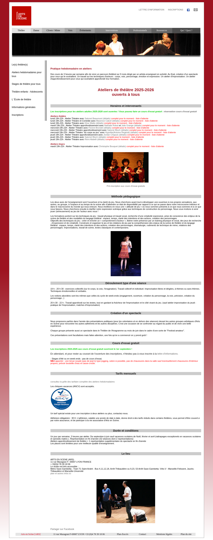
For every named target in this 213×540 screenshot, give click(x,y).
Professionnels (140, 30)
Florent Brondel (96, 128)
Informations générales (24, 107)
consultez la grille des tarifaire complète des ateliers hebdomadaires (82, 382)
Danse (36, 30)
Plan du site (186, 534)
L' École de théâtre (21, 99)
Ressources (161, 30)
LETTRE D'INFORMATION (151, 10)
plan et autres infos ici (60, 473)
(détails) (106, 118)
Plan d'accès (122, 534)
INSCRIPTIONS (175, 10)
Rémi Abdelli (91, 139)
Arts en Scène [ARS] (31, 534)
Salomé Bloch (113, 130)
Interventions (112, 30)
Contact (142, 534)
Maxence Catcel (104, 121)
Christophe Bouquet (108, 146)
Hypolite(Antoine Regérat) (117, 132)
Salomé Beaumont (93, 118)
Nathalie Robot (111, 125)
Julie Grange (127, 125)
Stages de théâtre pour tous (26, 84)
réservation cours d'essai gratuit (180, 111)
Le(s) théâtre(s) (20, 64)
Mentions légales (164, 534)
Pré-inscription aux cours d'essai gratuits (126, 186)
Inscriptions (18, 115)
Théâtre (21, 30)
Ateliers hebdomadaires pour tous (27, 74)
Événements (85, 30)
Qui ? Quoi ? (186, 30)
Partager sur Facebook (62, 529)
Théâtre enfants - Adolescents (27, 91)
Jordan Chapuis (110, 135)
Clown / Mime (53, 30)
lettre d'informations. (167, 353)
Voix (70, 30)
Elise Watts (90, 123)
